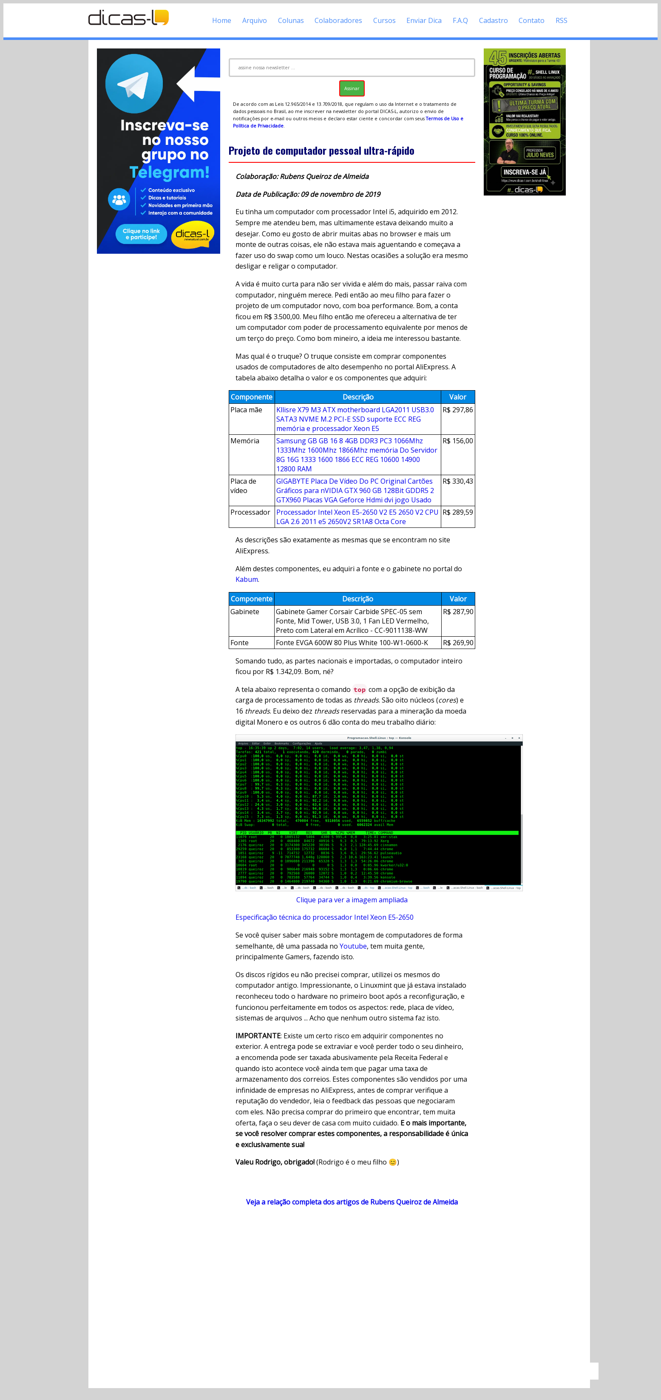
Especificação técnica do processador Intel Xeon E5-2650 (324, 917)
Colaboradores (338, 20)
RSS (561, 20)
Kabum (246, 579)
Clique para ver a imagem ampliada (352, 899)
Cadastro (493, 20)
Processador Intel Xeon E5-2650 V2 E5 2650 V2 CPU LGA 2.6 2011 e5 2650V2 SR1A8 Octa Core (357, 516)
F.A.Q (460, 20)
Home (221, 20)
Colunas (291, 20)
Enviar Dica (424, 20)
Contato (532, 20)
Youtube (353, 946)
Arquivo (254, 20)
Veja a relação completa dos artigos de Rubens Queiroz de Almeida (352, 1202)
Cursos (384, 20)
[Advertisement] (352, 1289)
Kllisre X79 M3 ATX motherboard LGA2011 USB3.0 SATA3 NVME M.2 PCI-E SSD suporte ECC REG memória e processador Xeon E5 (355, 419)
